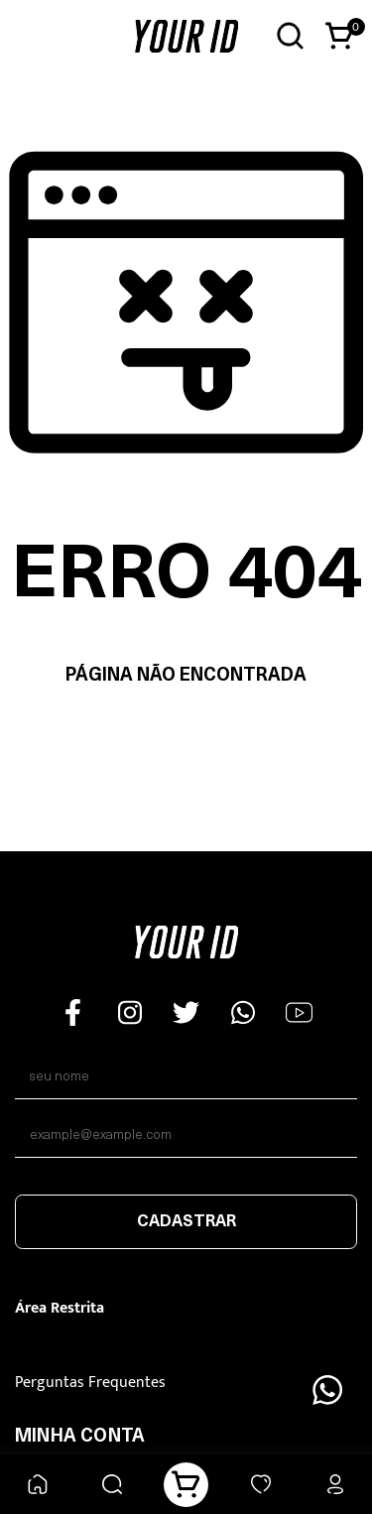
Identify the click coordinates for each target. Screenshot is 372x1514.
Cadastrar (186, 1222)
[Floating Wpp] (327, 1390)
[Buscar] (111, 1484)
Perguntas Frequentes (90, 1382)
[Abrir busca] (290, 36)
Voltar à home (186, 738)
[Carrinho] (186, 1484)
